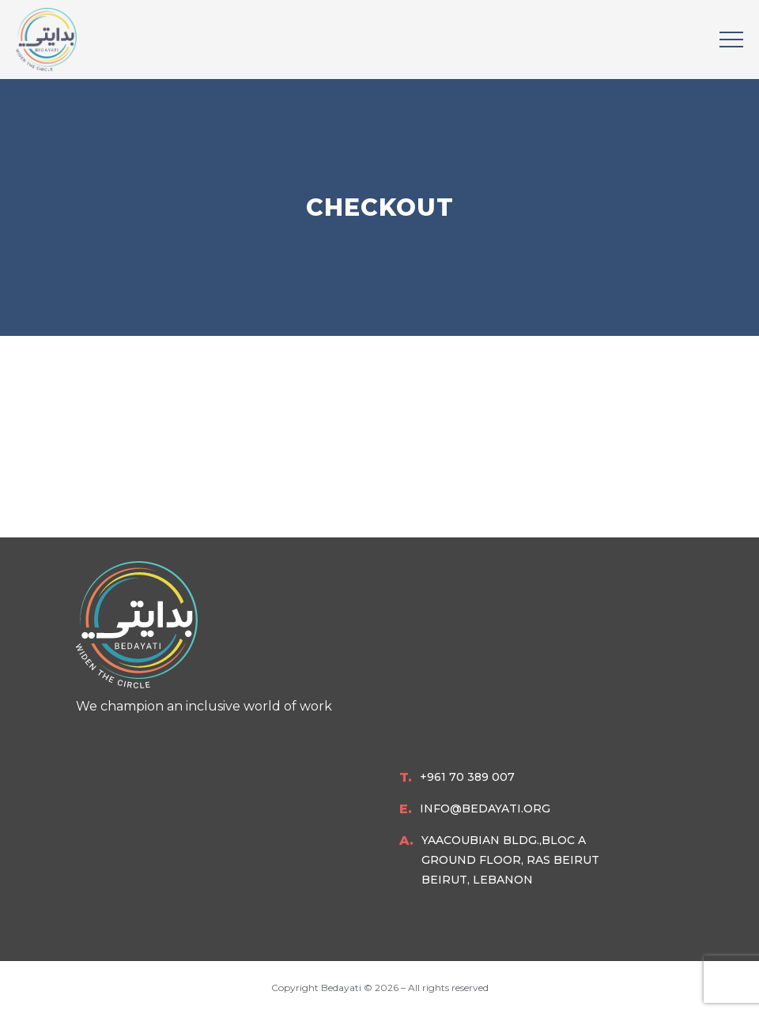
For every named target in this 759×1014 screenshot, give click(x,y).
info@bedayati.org (485, 808)
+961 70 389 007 (467, 777)
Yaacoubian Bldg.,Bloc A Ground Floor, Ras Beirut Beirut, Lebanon (510, 860)
